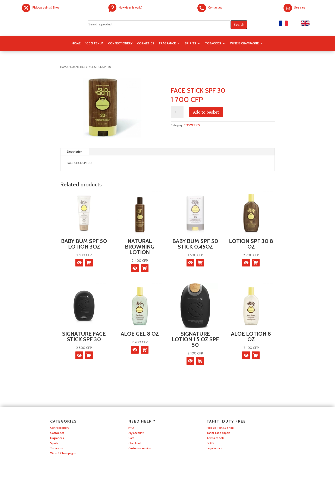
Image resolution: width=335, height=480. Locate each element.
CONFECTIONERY (120, 43)
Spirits (54, 443)
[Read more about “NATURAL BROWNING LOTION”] (144, 268)
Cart (131, 438)
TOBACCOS (213, 43)
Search (239, 24)
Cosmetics (57, 433)
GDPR (210, 443)
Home (76, 43)
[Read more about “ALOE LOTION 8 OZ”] (255, 355)
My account (136, 433)
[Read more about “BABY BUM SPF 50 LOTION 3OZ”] (89, 262)
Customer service (139, 448)
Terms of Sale (216, 438)
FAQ (131, 428)
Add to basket (206, 112)
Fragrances (57, 438)
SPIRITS (190, 43)
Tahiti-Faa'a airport (218, 433)
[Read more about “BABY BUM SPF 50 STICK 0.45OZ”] (200, 262)
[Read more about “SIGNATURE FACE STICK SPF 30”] (89, 355)
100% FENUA (94, 43)
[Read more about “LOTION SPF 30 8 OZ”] (255, 262)
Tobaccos (56, 448)
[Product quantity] (177, 112)
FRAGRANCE (167, 43)
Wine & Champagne (244, 43)
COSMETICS (145, 43)
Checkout (134, 443)
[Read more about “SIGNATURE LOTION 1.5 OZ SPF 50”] (200, 361)
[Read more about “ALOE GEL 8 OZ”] (144, 349)
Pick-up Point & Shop (220, 428)
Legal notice (214, 448)
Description (74, 152)
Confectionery (59, 428)
